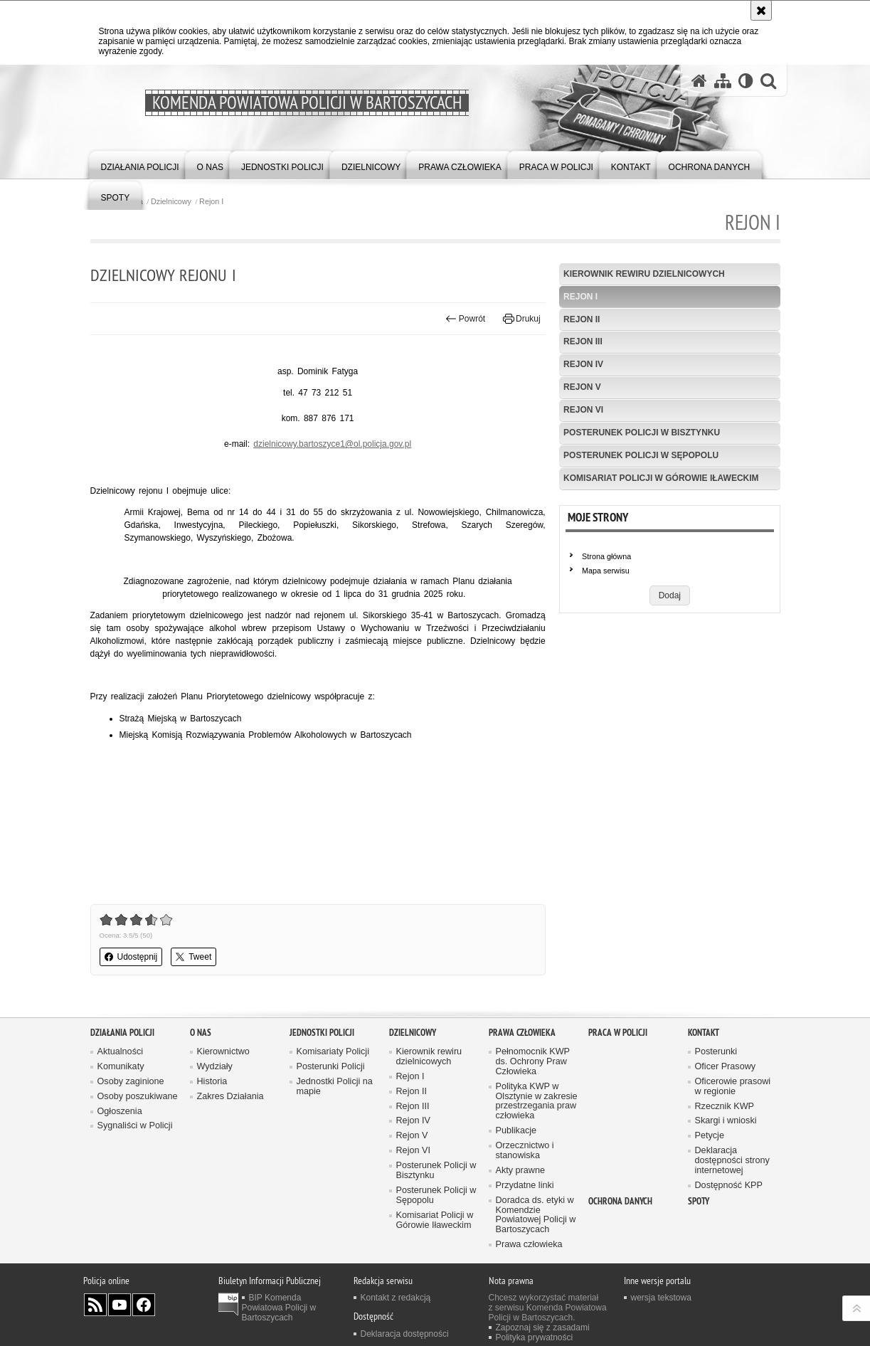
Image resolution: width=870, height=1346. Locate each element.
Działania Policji (122, 1033)
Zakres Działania (230, 1096)
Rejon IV (583, 364)
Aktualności (120, 1051)
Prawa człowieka (522, 1033)
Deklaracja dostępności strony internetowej (732, 1160)
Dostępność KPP (729, 1185)
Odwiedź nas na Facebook (143, 1304)
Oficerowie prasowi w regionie (733, 1086)
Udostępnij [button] (131, 957)
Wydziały (215, 1066)
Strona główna (606, 556)
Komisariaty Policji (333, 1051)
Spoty (698, 1201)
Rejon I (211, 202)
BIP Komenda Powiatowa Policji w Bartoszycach (279, 1308)
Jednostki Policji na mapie (335, 1086)
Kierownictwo (223, 1051)
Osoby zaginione (130, 1081)
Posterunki (716, 1051)
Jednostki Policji (322, 1033)
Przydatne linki (525, 1185)
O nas (200, 1033)
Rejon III (583, 341)
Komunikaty (120, 1066)
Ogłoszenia (119, 1111)
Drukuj (522, 318)
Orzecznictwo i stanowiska (525, 1150)
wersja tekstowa (661, 1298)
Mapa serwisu (606, 570)
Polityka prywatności (534, 1337)
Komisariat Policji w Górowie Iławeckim (660, 478)
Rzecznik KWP (724, 1106)
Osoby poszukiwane (137, 1096)
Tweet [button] (193, 957)
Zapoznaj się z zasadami (543, 1327)
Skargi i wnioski (726, 1120)
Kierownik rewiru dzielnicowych (644, 274)
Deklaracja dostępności (405, 1334)
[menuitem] (140, 164)
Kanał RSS (95, 1304)
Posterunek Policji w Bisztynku (641, 433)
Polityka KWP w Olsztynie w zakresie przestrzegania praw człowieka (537, 1101)
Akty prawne (520, 1170)
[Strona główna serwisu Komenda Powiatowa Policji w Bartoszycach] (699, 80)
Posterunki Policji (331, 1066)
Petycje (709, 1135)
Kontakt (703, 1033)
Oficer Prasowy (725, 1066)
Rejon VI (583, 410)
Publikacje (516, 1130)
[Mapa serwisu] (722, 80)
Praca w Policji (617, 1033)
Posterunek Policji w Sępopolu (640, 455)
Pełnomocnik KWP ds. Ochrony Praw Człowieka (533, 1061)
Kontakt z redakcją (396, 1298)
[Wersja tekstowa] (745, 80)
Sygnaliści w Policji (135, 1125)
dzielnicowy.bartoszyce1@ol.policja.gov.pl (332, 444)
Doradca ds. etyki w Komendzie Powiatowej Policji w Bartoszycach (536, 1215)
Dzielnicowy (171, 202)
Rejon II (581, 319)
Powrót (465, 318)
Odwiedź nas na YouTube (119, 1304)
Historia (212, 1081)
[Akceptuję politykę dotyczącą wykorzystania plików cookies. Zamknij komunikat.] (761, 10)
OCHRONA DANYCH (620, 1201)
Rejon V (582, 387)
